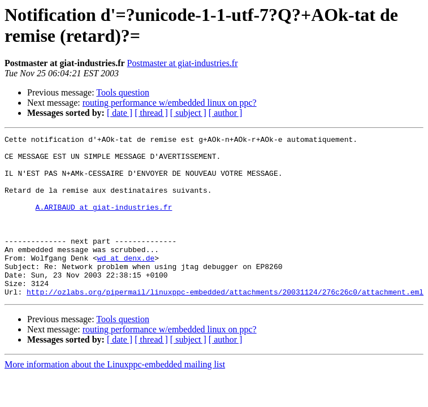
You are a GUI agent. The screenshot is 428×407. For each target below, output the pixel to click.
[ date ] (119, 113)
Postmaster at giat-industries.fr (182, 63)
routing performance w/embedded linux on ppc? (170, 102)
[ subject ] (188, 113)
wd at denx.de (125, 283)
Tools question (122, 92)
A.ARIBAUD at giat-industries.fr (104, 222)
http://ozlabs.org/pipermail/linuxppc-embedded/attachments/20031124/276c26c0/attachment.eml (225, 324)
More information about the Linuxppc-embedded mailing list (115, 396)
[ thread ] (151, 113)
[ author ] (226, 113)
